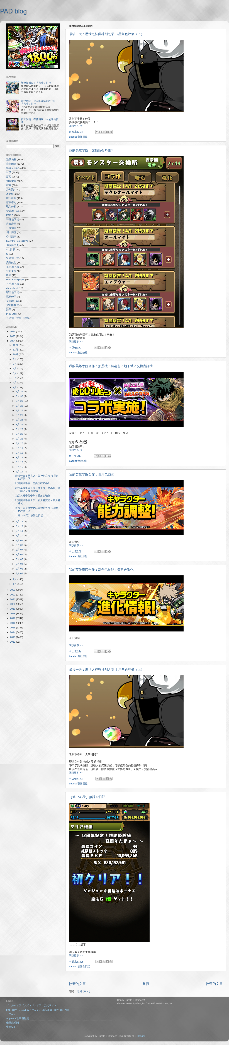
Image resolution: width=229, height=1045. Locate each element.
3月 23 (20, 429)
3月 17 (20, 457)
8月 (15, 363)
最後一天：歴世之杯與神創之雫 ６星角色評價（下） (106, 34)
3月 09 (20, 540)
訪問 (8, 309)
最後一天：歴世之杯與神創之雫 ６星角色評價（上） (106, 669)
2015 (13, 627)
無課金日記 (83, 966)
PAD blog (13, 11)
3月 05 (20, 559)
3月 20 (20, 443)
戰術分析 (11, 206)
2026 (13, 331)
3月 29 (20, 401)
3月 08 (20, 545)
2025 (13, 336)
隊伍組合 (11, 198)
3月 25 (20, 419)
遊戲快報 (82, 352)
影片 (8, 176)
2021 (13, 599)
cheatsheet (12, 288)
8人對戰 (10, 249)
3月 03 (20, 568)
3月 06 (20, 554)
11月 (16, 349)
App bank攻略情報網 (17, 1018)
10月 (16, 354)
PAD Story (11, 314)
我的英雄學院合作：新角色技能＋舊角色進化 (101, 569)
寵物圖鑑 (82, 136)
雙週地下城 (12, 211)
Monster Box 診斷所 (17, 241)
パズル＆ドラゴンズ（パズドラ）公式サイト (31, 1005)
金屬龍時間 (12, 1022)
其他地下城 (12, 283)
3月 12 (20, 526)
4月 (15, 382)
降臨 (8, 275)
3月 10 (20, 535)
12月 (16, 345)
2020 (13, 604)
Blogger (141, 1036)
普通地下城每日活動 (17, 318)
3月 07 (20, 549)
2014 (13, 632)
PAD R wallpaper (15, 279)
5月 (15, 378)
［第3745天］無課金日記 (87, 797)
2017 (13, 618)
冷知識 (10, 189)
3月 (15, 387)
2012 (13, 641)
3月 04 (20, 564)
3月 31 (20, 391)
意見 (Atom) (83, 991)
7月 (15, 368)
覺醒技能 (11, 262)
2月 (15, 579)
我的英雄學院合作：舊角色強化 (91, 474)
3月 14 (20, 471)
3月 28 (20, 405)
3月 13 (20, 521)
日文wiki (10, 1014)
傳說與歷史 (12, 245)
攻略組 (10, 194)
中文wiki (10, 1026)
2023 (13, 589)
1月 (15, 584)
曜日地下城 (12, 292)
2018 (13, 613)
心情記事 (11, 236)
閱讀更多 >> (76, 125)
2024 (13, 341)
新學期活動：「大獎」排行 (36, 82)
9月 (15, 359)
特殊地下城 (12, 219)
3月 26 (20, 415)
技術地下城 (12, 266)
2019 (13, 608)
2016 (13, 623)
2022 (13, 594)
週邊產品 (11, 223)
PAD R (9, 215)
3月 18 (20, 452)
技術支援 (11, 271)
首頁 (145, 984)
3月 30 (20, 396)
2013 (13, 637)
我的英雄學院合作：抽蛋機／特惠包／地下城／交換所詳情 (111, 366)
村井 (8, 185)
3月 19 (20, 448)
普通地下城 (12, 301)
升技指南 (11, 228)
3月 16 (20, 462)
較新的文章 (77, 984)
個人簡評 (11, 232)
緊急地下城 (12, 258)
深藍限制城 (12, 305)
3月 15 (20, 467)
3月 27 (20, 410)
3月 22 (20, 434)
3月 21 (20, 438)
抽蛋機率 (11, 181)
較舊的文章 (214, 984)
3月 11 (20, 531)
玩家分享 (11, 296)
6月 (15, 373)
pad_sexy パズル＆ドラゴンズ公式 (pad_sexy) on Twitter (38, 1009)
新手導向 (11, 202)
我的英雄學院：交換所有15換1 (91, 150)
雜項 (8, 172)
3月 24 (20, 424)
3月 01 (20, 573)
